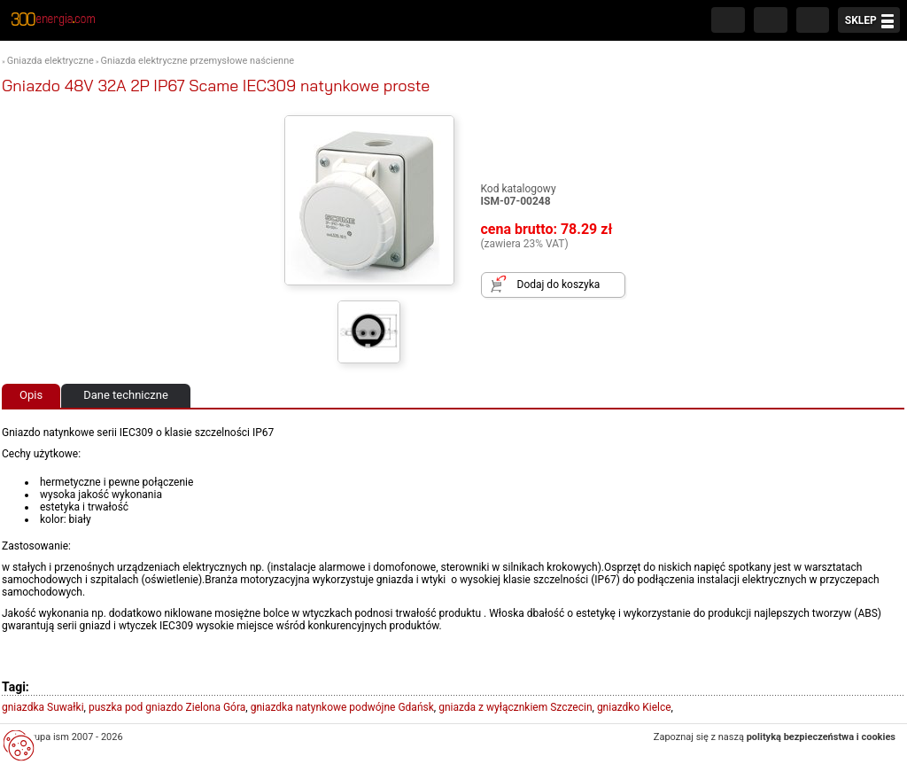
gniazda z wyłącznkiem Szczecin (515, 707)
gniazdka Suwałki (43, 707)
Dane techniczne (125, 394)
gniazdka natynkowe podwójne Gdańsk (342, 707)
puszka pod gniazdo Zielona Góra (167, 707)
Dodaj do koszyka (559, 284)
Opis (31, 394)
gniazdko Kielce (634, 707)
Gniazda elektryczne (50, 60)
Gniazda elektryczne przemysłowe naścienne (198, 60)
